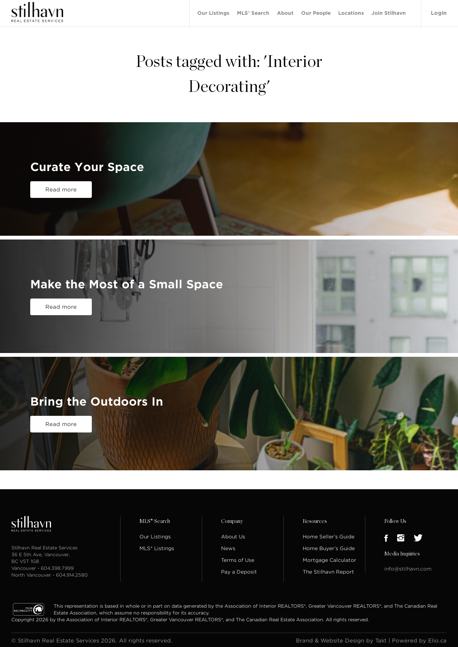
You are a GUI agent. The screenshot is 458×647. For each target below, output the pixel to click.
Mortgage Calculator (329, 558)
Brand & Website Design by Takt (341, 639)
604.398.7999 (57, 566)
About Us (233, 535)
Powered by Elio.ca (419, 639)
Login (439, 12)
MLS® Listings (156, 547)
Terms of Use (237, 558)
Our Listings (213, 12)
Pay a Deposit (239, 570)
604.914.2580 (72, 573)
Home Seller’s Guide (328, 535)
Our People (316, 12)
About (285, 12)
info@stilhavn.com (408, 567)
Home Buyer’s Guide (329, 547)
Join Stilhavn (388, 12)
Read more (61, 188)
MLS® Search (253, 12)
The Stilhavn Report (328, 570)
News (228, 547)
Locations (351, 12)
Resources (315, 520)
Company (232, 520)
